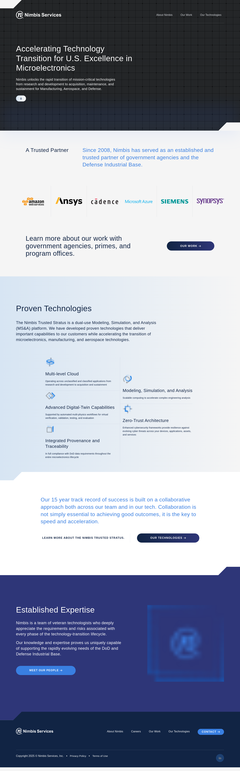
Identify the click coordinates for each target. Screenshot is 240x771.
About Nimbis (164, 14)
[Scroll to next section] (21, 98)
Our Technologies (210, 14)
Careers (136, 735)
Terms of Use (101, 759)
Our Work (186, 14)
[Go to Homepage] (40, 15)
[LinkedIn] (220, 762)
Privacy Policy (78, 759)
